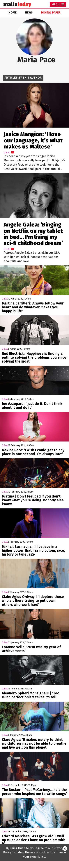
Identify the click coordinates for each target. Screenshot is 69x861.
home (12, 12)
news (29, 12)
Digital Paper (51, 12)
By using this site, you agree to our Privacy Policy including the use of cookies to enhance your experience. (34, 852)
